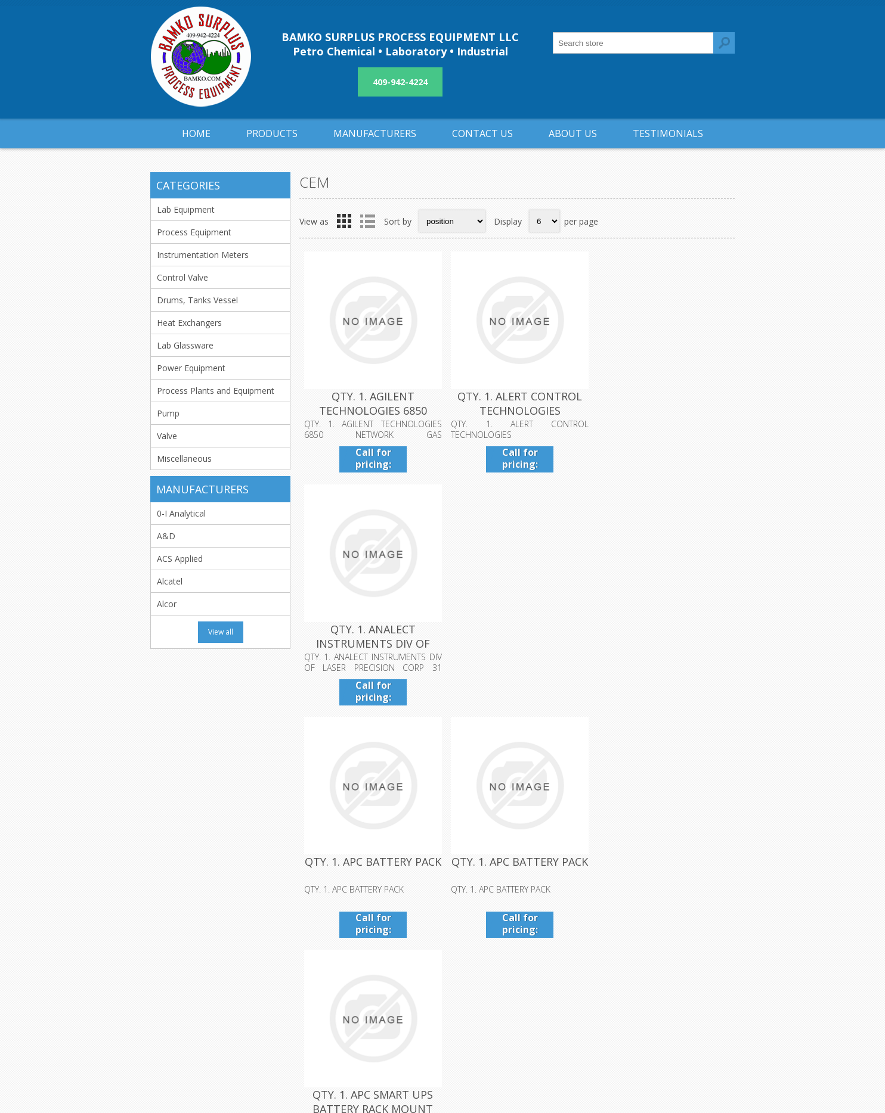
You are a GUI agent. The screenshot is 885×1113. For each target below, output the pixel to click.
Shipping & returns (389, 950)
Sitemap (562, 970)
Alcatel (169, 581)
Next (697, 730)
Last (722, 730)
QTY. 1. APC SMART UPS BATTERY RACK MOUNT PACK (662, 640)
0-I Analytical (181, 513)
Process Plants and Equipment (215, 390)
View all (220, 632)
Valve (167, 436)
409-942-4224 (400, 82)
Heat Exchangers (189, 322)
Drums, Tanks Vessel (197, 300)
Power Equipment (191, 368)
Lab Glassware (185, 345)
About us (371, 990)
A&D (166, 536)
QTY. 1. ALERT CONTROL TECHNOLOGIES (516, 402)
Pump (168, 413)
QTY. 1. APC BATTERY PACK (372, 626)
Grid (344, 221)
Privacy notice (380, 970)
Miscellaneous (184, 458)
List (367, 221)
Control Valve (182, 277)
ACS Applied (180, 558)
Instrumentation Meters (203, 254)
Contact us (568, 950)
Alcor (167, 604)
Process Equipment (194, 232)
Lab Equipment (186, 209)
